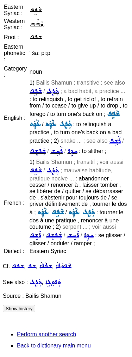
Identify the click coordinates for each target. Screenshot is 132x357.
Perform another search (46, 334)
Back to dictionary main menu (54, 346)
